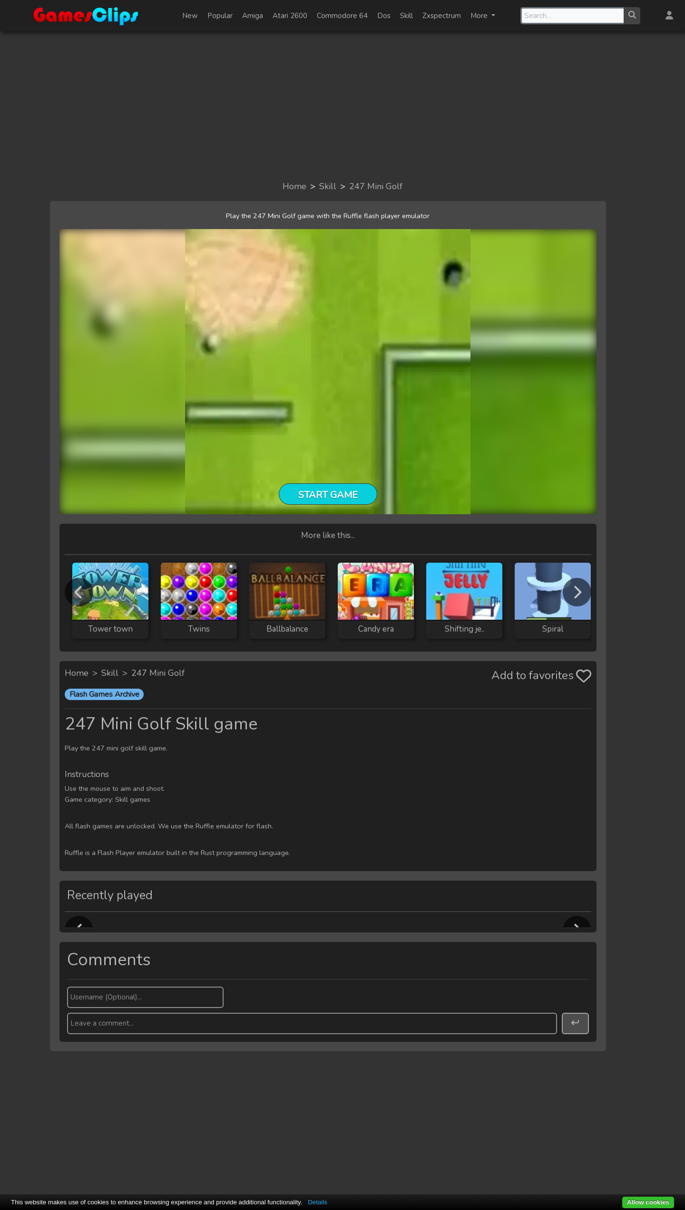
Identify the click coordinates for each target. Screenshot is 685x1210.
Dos (384, 15)
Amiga (252, 15)
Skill (406, 15)
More (479, 15)
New (190, 15)
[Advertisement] (342, 105)
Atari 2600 (290, 15)
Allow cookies (648, 1202)
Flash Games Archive (104, 694)
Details (317, 1202)
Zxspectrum (441, 15)
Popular (220, 15)
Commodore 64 (342, 15)
